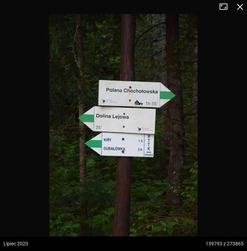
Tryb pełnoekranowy (226, 7)
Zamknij (240, 7)
